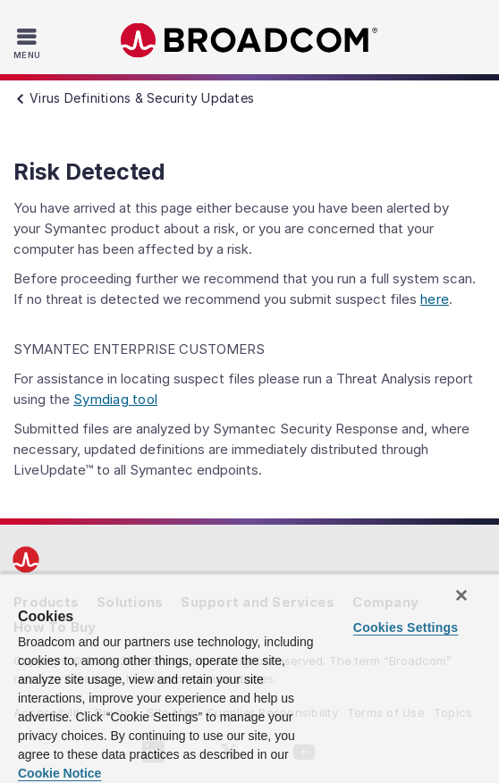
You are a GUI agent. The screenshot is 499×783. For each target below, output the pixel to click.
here (434, 298)
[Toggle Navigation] (29, 43)
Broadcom (249, 40)
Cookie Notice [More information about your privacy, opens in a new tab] (59, 773)
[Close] (461, 595)
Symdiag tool (115, 399)
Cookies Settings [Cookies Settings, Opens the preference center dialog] (406, 627)
